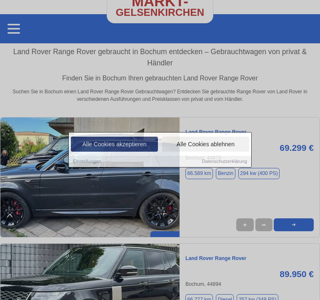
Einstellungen (87, 162)
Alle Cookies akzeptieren (114, 145)
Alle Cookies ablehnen (206, 145)
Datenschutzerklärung (224, 162)
